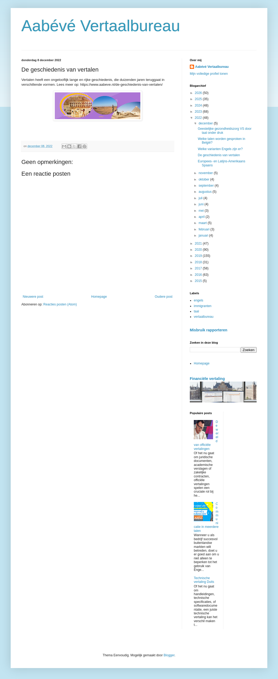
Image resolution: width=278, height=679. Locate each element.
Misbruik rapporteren (208, 330)
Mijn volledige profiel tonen (209, 74)
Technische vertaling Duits (204, 580)
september (207, 185)
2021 (199, 243)
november (206, 173)
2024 (199, 105)
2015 (199, 281)
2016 (199, 275)
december (206, 123)
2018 (199, 262)
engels (198, 300)
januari (204, 235)
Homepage (99, 297)
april (202, 217)
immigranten (202, 306)
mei (202, 211)
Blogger (169, 655)
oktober (204, 179)
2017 (199, 268)
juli (201, 198)
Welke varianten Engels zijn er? (220, 149)
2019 (199, 256)
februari (204, 229)
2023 (199, 111)
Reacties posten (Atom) (60, 304)
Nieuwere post (33, 297)
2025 (199, 99)
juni (201, 204)
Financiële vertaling (207, 378)
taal (196, 311)
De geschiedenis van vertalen (219, 155)
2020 (199, 250)
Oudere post (163, 297)
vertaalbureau (203, 317)
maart (203, 223)
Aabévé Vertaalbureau (100, 26)
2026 (199, 93)
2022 (199, 118)
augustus (206, 192)
